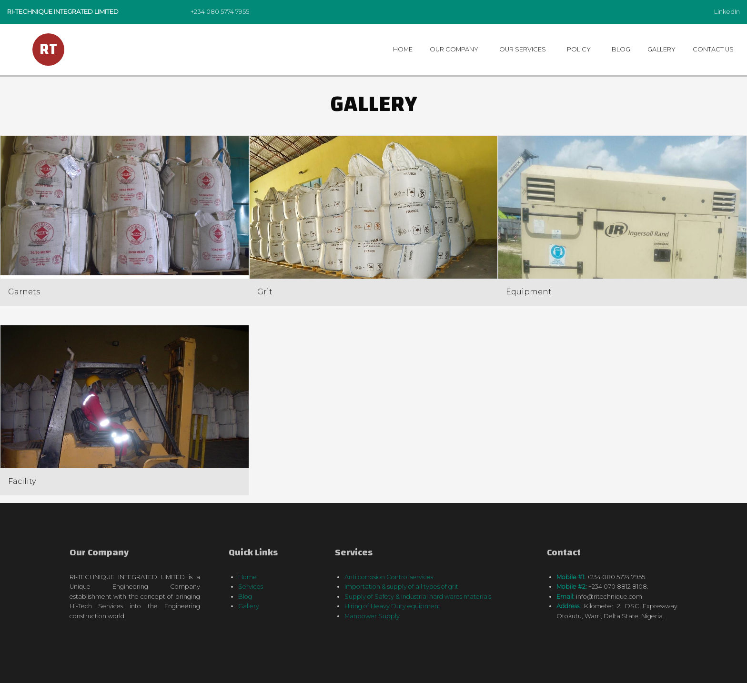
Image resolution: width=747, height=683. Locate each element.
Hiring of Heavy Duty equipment (392, 606)
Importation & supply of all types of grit (401, 586)
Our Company (454, 49)
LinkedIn (727, 11)
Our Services (522, 49)
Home (403, 49)
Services (250, 586)
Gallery (661, 49)
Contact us (713, 49)
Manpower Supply (372, 616)
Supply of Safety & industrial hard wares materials (417, 596)
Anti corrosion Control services (388, 577)
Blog (621, 49)
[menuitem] (403, 50)
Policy (579, 49)
